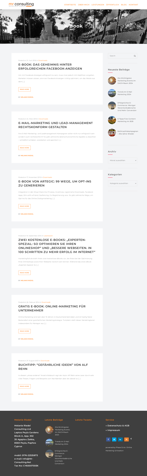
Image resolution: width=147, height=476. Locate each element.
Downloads (42, 60)
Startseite (70, 5)
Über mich (83, 5)
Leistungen (98, 5)
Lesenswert (48, 236)
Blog (124, 5)
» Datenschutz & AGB (117, 425)
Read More (24, 89)
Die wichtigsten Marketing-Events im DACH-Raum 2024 (127, 80)
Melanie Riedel (27, 97)
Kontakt (133, 5)
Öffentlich (112, 5)
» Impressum (113, 430)
